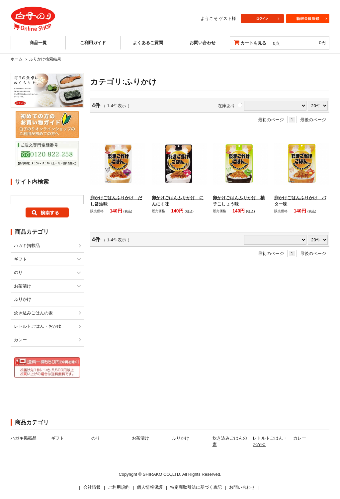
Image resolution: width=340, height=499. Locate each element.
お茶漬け (22, 286)
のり (18, 272)
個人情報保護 (150, 487)
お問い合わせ (202, 42)
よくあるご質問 (148, 42)
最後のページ (313, 119)
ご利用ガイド (93, 42)
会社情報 (92, 487)
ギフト (20, 259)
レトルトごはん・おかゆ (37, 326)
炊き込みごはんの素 (33, 312)
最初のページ (271, 119)
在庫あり (226, 105)
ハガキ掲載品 (27, 245)
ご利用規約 (118, 487)
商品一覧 (38, 42)
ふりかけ (180, 438)
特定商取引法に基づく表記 (196, 487)
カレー (20, 339)
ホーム (17, 59)
